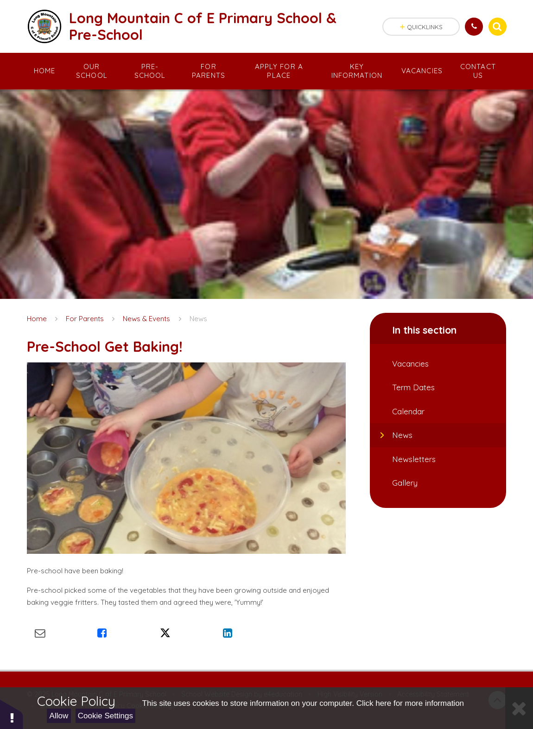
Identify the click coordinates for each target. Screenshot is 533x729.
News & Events (146, 318)
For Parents (85, 318)
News (198, 318)
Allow (59, 715)
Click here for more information (410, 703)
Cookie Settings (105, 715)
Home (37, 318)
